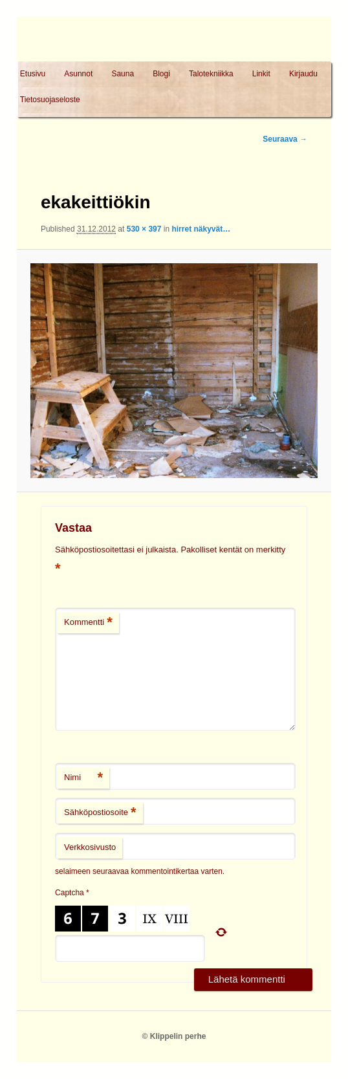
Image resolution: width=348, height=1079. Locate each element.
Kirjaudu (303, 73)
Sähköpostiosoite (100, 812)
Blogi (161, 73)
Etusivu (32, 73)
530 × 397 (144, 229)
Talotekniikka (211, 73)
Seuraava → (285, 139)
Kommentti (88, 622)
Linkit (261, 73)
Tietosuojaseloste (50, 99)
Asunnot (78, 73)
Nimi (83, 777)
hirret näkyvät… (200, 229)
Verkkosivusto (90, 847)
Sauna (122, 73)
